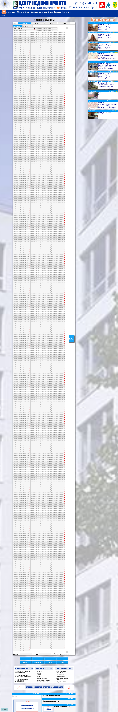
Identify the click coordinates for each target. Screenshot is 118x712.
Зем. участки (62, 657)
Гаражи (50, 660)
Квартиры (26, 657)
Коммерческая (38, 660)
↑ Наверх (4, 709)
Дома (50, 657)
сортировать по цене (62, 652)
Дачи (62, 660)
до (37, 652)
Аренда (38, 657)
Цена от (16, 652)
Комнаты (25, 660)
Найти (71, 338)
